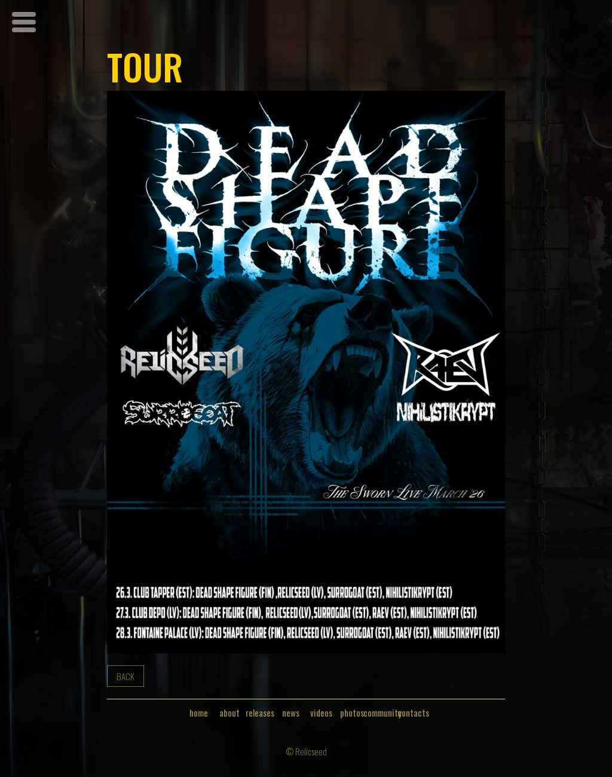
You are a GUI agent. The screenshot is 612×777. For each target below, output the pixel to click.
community (382, 712)
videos (321, 712)
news (290, 712)
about (229, 712)
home (198, 712)
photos (352, 712)
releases (260, 712)
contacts (413, 712)
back (125, 676)
